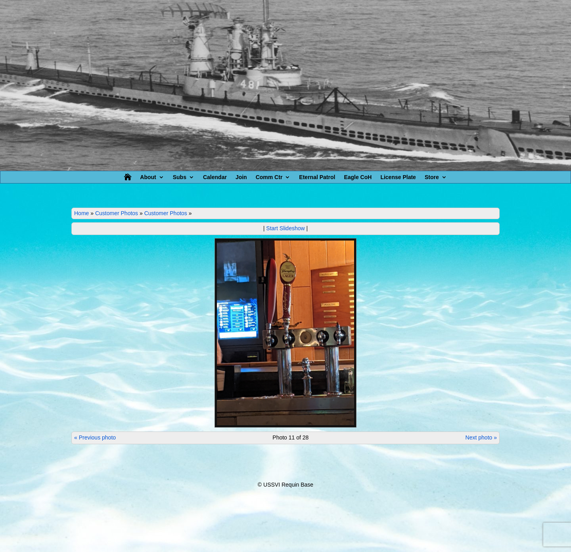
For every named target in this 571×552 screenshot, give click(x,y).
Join (241, 177)
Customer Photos (116, 213)
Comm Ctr (269, 177)
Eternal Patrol (317, 177)
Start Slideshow (285, 228)
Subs (179, 177)
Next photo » (481, 437)
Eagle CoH (358, 177)
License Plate (398, 177)
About (148, 177)
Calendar (215, 177)
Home (81, 213)
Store (432, 177)
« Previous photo (95, 437)
